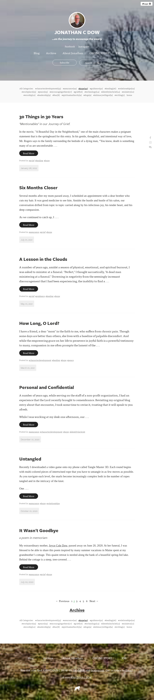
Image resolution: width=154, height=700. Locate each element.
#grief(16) (78, 91)
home (129, 95)
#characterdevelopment (40, 360)
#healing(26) (110, 88)
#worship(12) (29, 95)
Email (129, 670)
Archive (51, 53)
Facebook (70, 46)
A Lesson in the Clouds (43, 259)
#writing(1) (120, 95)
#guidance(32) (96, 88)
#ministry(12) (128, 91)
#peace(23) (43, 91)
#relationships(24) (126, 88)
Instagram (83, 46)
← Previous (62, 601)
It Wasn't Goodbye (38, 530)
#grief (31, 160)
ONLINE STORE (99, 53)
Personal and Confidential (46, 387)
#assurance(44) (70, 88)
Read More (28, 153)
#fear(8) (56, 95)
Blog (37, 53)
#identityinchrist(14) (110, 91)
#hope (146, 3)
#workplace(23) (29, 91)
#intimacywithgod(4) (103, 95)
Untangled (30, 459)
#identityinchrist (77, 431)
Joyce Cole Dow (58, 545)
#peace (70, 360)
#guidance (40, 296)
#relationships (53, 503)
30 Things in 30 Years (41, 116)
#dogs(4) (87, 95)
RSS (118, 53)
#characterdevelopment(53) (48, 88)
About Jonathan (73, 53)
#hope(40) (83, 88)
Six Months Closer (38, 187)
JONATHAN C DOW (81, 677)
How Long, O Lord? (39, 323)
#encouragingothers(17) (61, 91)
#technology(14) (92, 91)
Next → (94, 601)
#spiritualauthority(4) (72, 95)
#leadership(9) (44, 95)
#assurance (34, 232)
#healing (39, 160)
